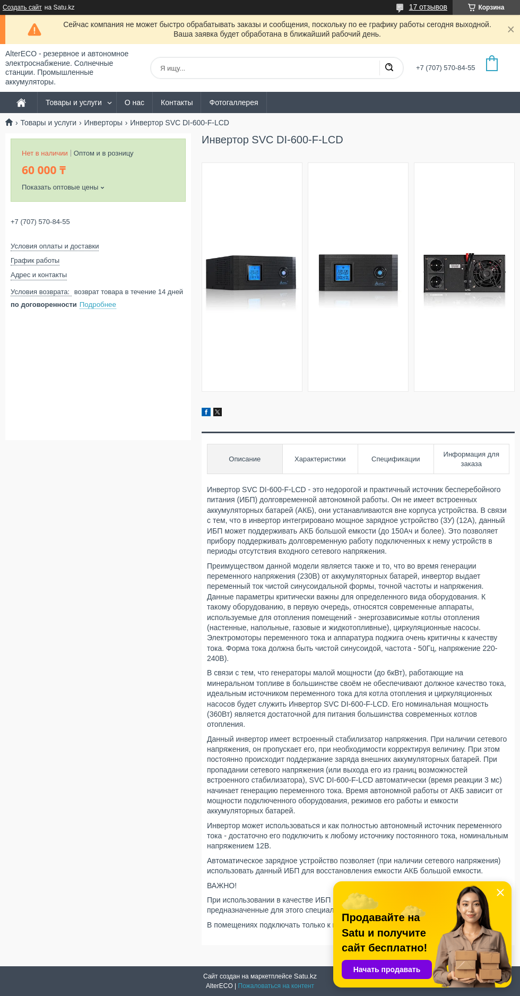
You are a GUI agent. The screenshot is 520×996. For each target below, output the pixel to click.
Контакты (177, 102)
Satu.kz (305, 976)
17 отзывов (428, 7)
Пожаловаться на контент (276, 986)
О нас (134, 102)
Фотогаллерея (233, 102)
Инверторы (103, 122)
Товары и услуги (74, 102)
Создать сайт (22, 7)
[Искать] (388, 68)
